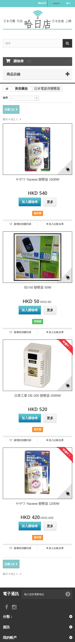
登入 (68, 3)
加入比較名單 (56, 224)
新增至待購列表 (22, 224)
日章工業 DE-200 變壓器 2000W (37, 395)
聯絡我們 (42, 3)
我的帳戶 (10, 637)
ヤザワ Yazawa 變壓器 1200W (37, 503)
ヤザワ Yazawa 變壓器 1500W (37, 179)
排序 (5, 97)
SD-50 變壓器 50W (37, 287)
